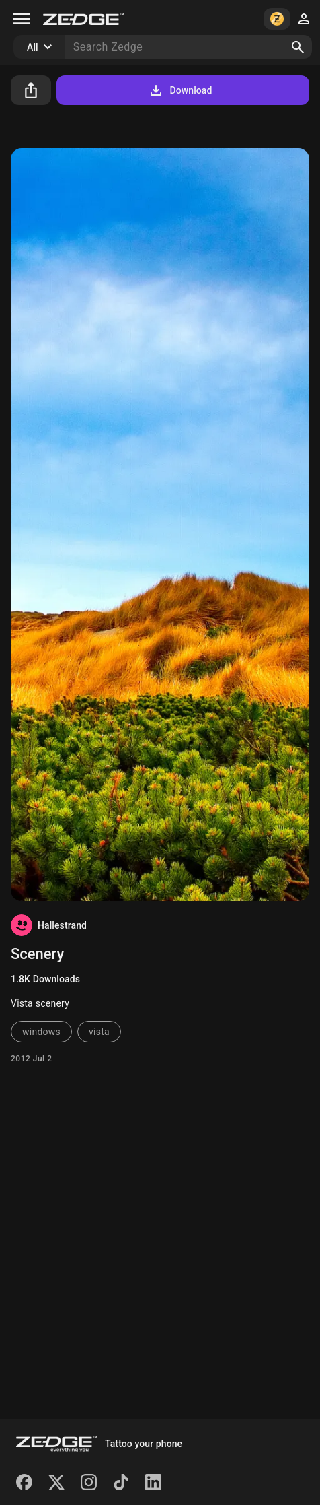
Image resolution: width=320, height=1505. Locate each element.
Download (180, 90)
